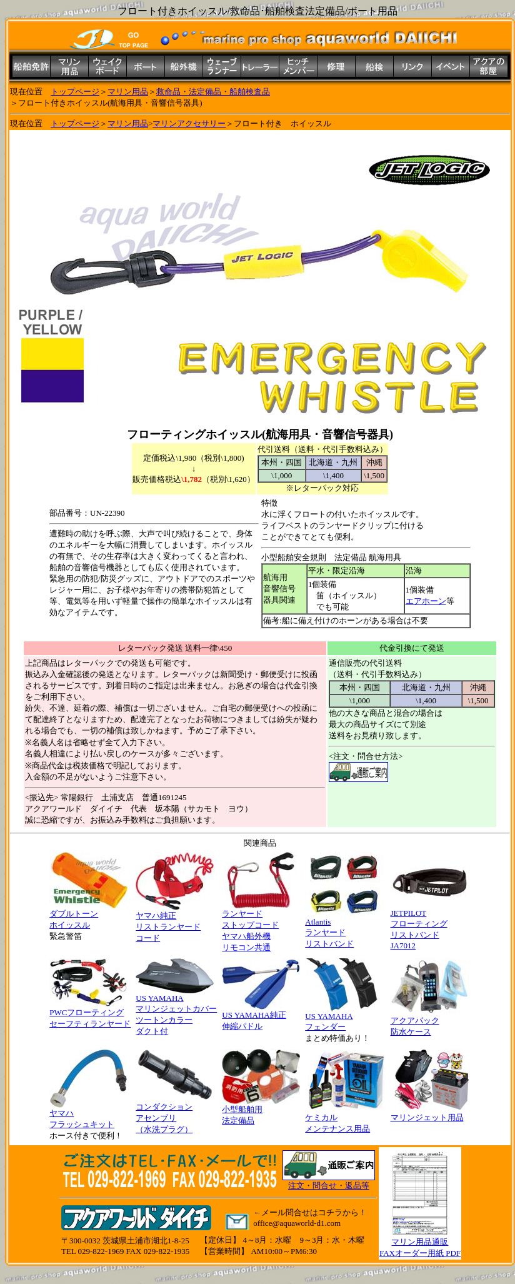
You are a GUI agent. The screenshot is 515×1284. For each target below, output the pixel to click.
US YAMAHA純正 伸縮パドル (261, 1016)
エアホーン (426, 601)
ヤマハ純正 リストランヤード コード (175, 923)
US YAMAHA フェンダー (344, 1017)
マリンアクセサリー (189, 123)
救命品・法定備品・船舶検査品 (213, 91)
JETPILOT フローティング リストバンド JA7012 (430, 925)
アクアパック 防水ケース (430, 1022)
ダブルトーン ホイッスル (88, 915)
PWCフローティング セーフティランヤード (90, 1014)
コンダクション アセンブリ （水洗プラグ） (175, 1114)
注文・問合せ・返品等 (328, 1185)
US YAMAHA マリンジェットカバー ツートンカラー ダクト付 (176, 1011)
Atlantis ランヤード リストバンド (344, 929)
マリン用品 (128, 91)
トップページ (75, 91)
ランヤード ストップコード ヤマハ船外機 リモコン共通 (261, 926)
